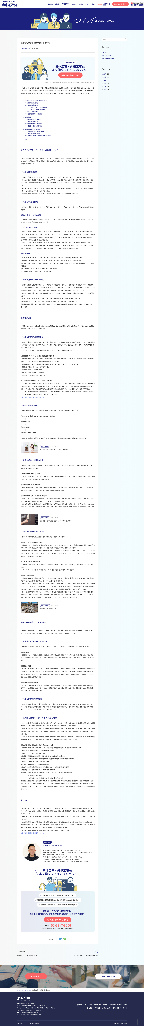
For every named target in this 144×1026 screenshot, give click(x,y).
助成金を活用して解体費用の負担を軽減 (38, 136)
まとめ (25, 139)
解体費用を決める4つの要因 (34, 131)
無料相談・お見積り (120, 4)
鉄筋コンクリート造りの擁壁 (37, 107)
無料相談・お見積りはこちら (57, 920)
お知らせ (104, 52)
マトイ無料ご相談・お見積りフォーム (32, 397)
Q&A (86, 4)
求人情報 (97, 1008)
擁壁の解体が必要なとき (33, 119)
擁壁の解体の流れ (31, 121)
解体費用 (57, 4)
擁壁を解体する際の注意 (33, 124)
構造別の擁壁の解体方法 (33, 126)
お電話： (57, 925)
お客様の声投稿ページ (107, 4)
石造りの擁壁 (32, 112)
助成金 (82, 4)
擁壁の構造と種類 (31, 105)
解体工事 (50, 4)
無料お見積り (117, 1008)
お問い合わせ (106, 1008)
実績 (90, 1004)
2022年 (104, 86)
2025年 (104, 77)
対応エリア (74, 4)
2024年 (104, 80)
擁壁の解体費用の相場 (32, 133)
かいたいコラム (26, 48)
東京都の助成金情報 (108, 58)
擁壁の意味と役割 (31, 103)
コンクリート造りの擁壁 (36, 109)
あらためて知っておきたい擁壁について (35, 101)
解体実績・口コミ (65, 4)
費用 (86, 1004)
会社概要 (93, 4)
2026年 (104, 74)
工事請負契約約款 (34, 1023)
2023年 (104, 83)
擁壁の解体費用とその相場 (31, 129)
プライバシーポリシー (22, 1023)
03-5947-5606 (137, 5)
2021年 (104, 90)
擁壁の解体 (27, 117)
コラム (100, 4)
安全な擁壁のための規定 (33, 114)
